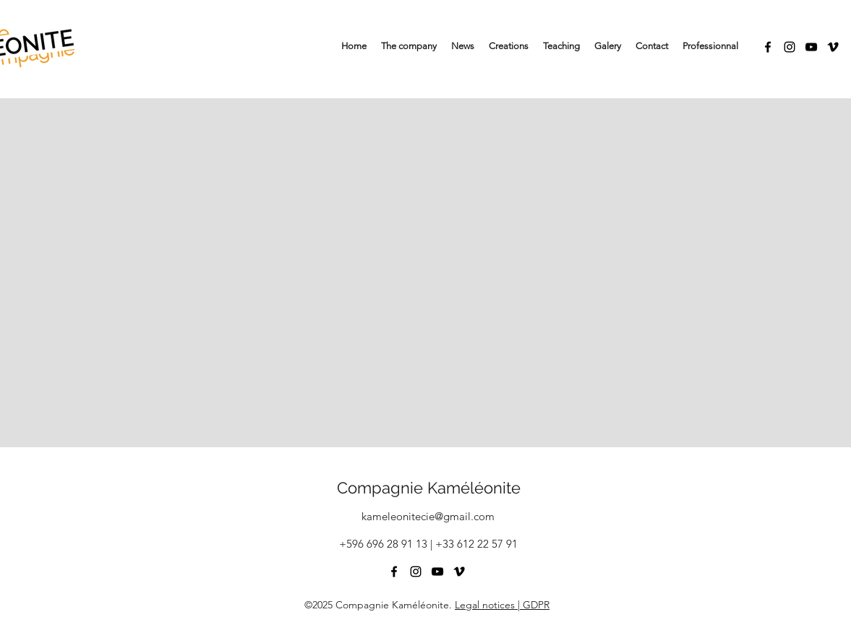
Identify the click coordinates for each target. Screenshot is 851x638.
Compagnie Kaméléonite (429, 487)
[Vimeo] (833, 47)
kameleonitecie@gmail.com (428, 516)
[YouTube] (811, 47)
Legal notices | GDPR (502, 604)
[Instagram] (789, 47)
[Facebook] (768, 47)
